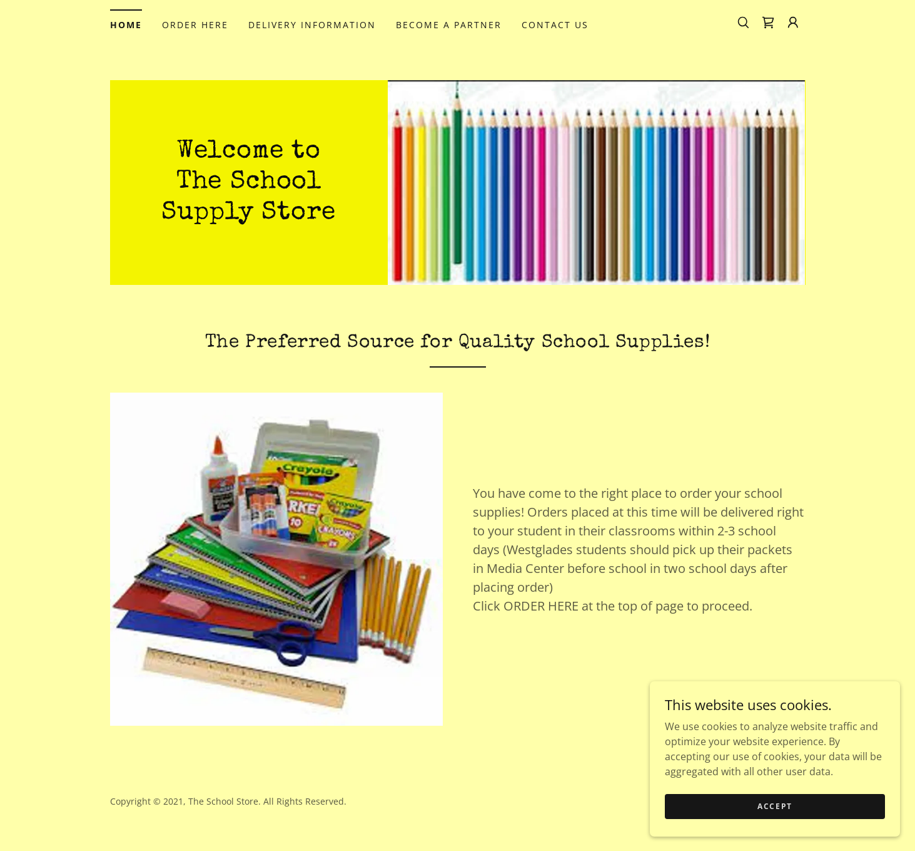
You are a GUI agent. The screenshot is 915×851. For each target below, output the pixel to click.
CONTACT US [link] (555, 25)
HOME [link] (126, 25)
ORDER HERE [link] (195, 25)
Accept (774, 832)
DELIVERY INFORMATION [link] (312, 25)
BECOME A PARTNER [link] (449, 25)
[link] (768, 22)
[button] (793, 22)
